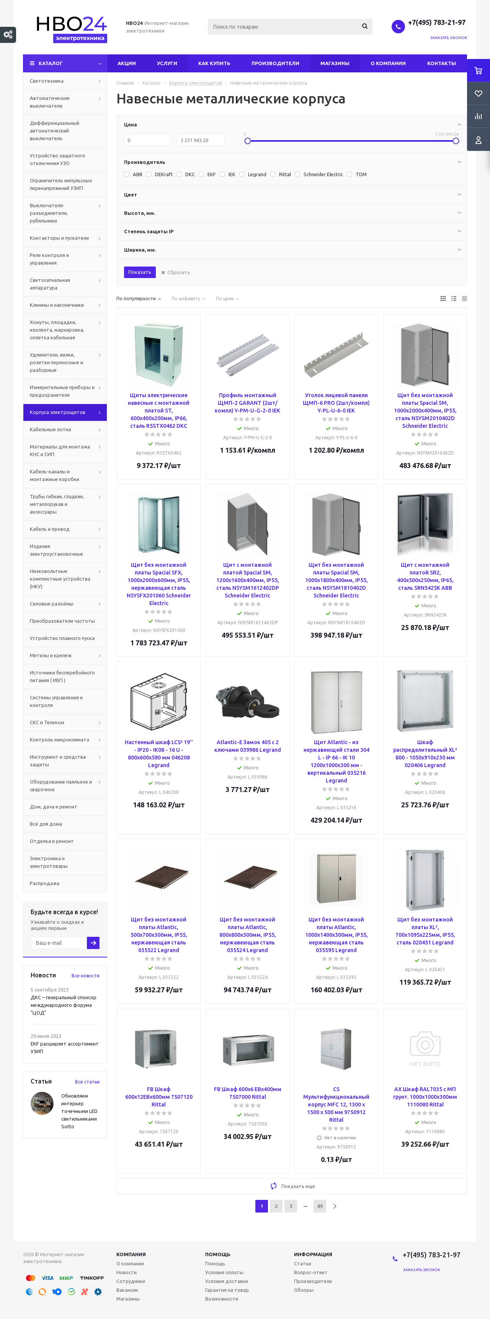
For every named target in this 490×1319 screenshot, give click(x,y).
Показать (139, 272)
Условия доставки (226, 1281)
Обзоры (304, 1290)
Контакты (441, 63)
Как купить (214, 63)
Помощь (217, 1254)
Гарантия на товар (227, 1290)
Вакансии (127, 1290)
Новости (126, 1272)
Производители (275, 63)
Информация (313, 1254)
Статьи (302, 1263)
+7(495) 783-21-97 (437, 22)
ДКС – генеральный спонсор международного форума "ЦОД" (63, 1005)
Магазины (335, 63)
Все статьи (87, 1081)
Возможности (221, 1298)
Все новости (86, 975)
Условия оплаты (224, 1272)
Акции (127, 63)
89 (320, 1206)
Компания (131, 1254)
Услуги (167, 63)
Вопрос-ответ (311, 1272)
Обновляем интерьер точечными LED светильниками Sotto (79, 1111)
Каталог (51, 63)
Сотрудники (130, 1281)
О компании (388, 63)
